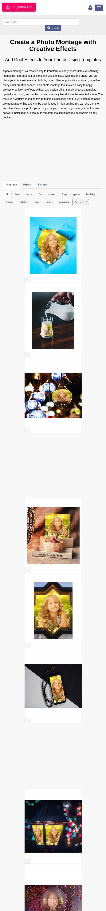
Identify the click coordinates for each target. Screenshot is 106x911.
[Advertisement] (53, 150)
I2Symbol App (19, 7)
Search (53, 28)
